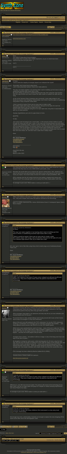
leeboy (4, 56)
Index (15, 426)
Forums (12, 18)
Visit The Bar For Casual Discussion (10, 10)
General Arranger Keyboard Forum (48, 18)
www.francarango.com (19, 38)
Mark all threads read (17, 439)
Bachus (4, 308)
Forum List (25, 22)
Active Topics (34, 22)
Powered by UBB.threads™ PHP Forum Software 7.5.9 (33, 452)
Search (41, 22)
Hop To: (37, 433)
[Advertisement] (50, 6)
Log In (63, 17)
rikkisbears (5, 81)
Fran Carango (6, 35)
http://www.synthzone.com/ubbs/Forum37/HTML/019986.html (30, 34)
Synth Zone (5, 18)
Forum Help (48, 22)
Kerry (12, 433)
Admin (7, 433)
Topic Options (5, 27)
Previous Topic (5, 426)
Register (18, 22)
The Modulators (17, 142)
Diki (10, 433)
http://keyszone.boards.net (20, 358)
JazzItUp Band (17, 140)
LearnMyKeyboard (18, 139)
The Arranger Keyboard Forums (26, 18)
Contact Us (50, 440)
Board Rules (6, 439)
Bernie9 (4, 197)
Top (3, 45)
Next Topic (23, 426)
